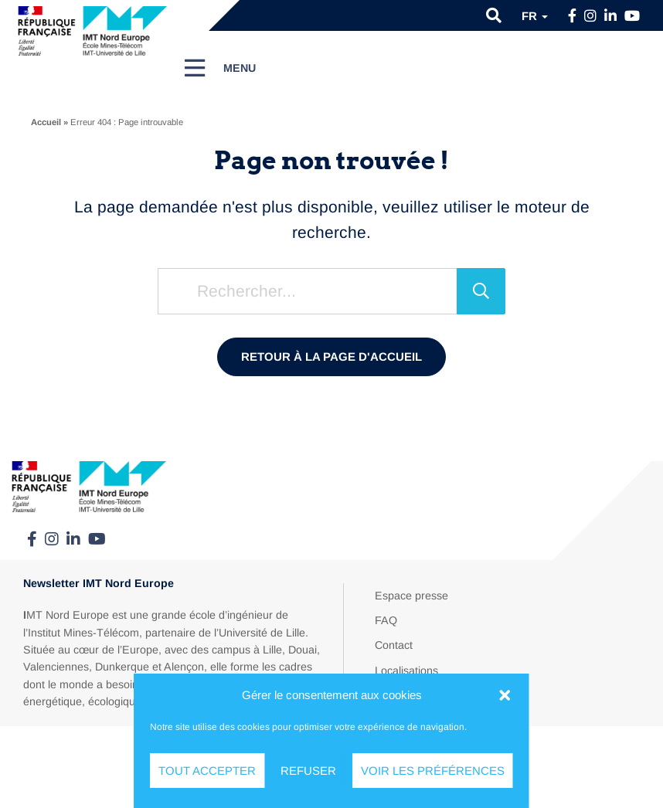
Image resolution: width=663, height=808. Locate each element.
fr (535, 15)
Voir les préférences (433, 770)
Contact (394, 645)
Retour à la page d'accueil (331, 356)
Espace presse (411, 595)
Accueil (46, 122)
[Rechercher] (481, 291)
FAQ (386, 620)
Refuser (308, 770)
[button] (505, 695)
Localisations (406, 670)
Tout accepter (207, 770)
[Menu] (221, 68)
